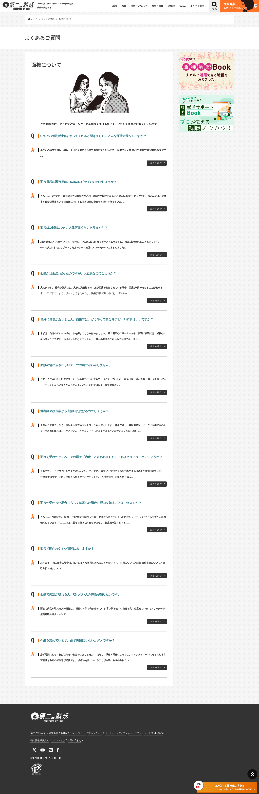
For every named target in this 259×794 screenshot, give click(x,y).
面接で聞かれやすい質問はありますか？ (67, 548)
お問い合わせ (74, 740)
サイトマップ (58, 740)
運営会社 (53, 733)
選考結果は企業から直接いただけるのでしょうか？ (74, 411)
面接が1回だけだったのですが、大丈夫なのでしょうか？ (78, 273)
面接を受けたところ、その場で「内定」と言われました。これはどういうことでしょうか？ (101, 457)
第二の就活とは (38, 733)
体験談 (171, 5)
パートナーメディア (115, 733)
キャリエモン (135, 733)
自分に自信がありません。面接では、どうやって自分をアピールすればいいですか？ (96, 319)
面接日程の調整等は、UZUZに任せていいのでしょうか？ (78, 181)
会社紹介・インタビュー (73, 733)
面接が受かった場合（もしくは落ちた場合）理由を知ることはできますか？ (90, 502)
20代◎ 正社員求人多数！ (237, 5)
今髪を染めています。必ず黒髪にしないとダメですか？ (77, 640)
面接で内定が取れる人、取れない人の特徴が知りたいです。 (80, 594)
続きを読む (156, 163)
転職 (124, 5)
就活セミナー (95, 733)
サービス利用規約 (153, 733)
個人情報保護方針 (39, 740)
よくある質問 (197, 5)
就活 (114, 5)
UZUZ (182, 5)
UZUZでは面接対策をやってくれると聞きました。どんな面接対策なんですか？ (93, 136)
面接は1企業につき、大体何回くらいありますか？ (73, 227)
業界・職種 (157, 5)
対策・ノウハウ (139, 5)
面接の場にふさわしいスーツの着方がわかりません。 (76, 365)
